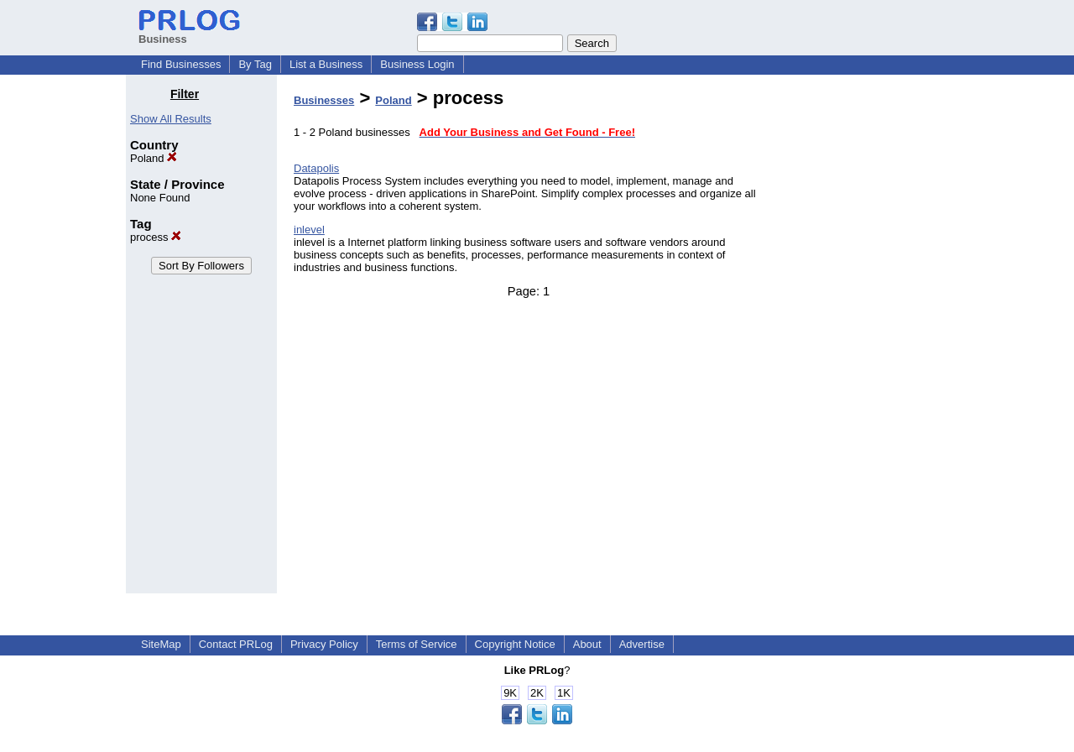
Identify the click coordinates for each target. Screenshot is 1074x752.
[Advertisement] (862, 339)
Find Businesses (181, 64)
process (155, 237)
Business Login (417, 64)
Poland (153, 158)
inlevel (309, 229)
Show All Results (170, 118)
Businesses (324, 100)
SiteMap (161, 644)
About (587, 644)
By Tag (255, 64)
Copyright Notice (515, 644)
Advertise (642, 644)
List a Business (325, 64)
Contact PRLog (236, 644)
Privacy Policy (324, 644)
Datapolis (316, 168)
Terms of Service (416, 644)
